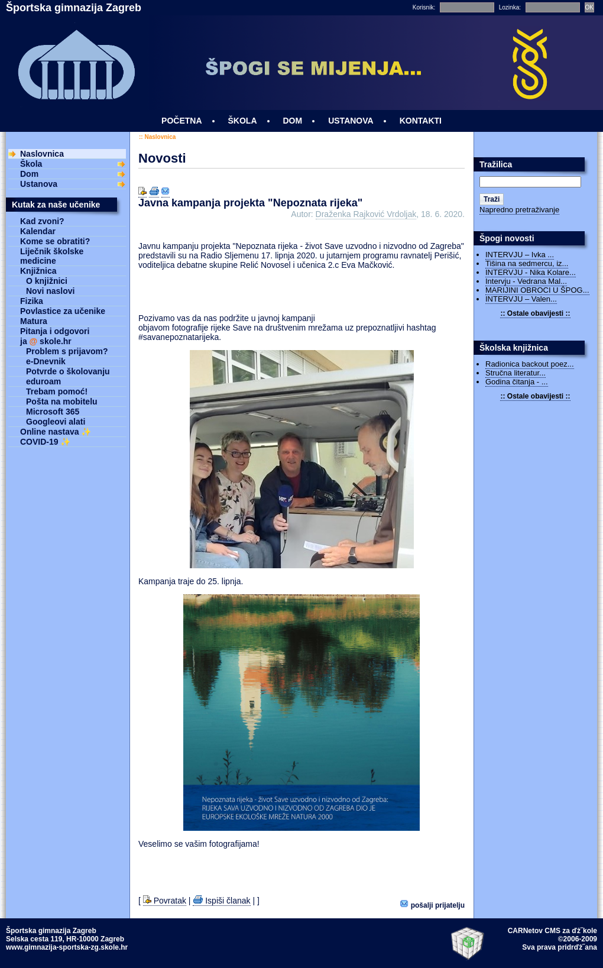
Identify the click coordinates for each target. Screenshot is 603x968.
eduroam (43, 381)
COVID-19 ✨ (45, 441)
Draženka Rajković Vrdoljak (366, 214)
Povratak (164, 900)
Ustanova (38, 184)
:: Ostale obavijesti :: (535, 313)
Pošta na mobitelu (62, 401)
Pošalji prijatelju (432, 904)
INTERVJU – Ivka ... (519, 254)
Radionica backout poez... (529, 364)
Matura (33, 321)
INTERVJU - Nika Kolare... (530, 272)
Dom (29, 174)
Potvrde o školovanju (68, 371)
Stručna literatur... (515, 372)
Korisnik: (424, 7)
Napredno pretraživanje (519, 209)
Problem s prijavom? (67, 351)
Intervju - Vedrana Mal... (526, 281)
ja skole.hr (46, 341)
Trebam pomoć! (56, 391)
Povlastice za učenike (62, 311)
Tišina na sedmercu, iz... (526, 263)
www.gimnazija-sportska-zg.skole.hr (67, 947)
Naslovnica (160, 137)
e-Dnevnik (46, 361)
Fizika (31, 301)
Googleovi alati (55, 421)
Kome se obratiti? (55, 241)
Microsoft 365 (52, 411)
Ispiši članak (221, 900)
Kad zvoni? (42, 221)
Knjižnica (38, 271)
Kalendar (38, 231)
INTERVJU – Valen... (521, 298)
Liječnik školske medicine (51, 256)
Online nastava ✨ (55, 431)
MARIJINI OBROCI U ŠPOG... (537, 290)
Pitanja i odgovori (54, 331)
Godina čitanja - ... (516, 381)
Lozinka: (510, 7)
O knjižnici (46, 281)
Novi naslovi (50, 291)
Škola (31, 164)
